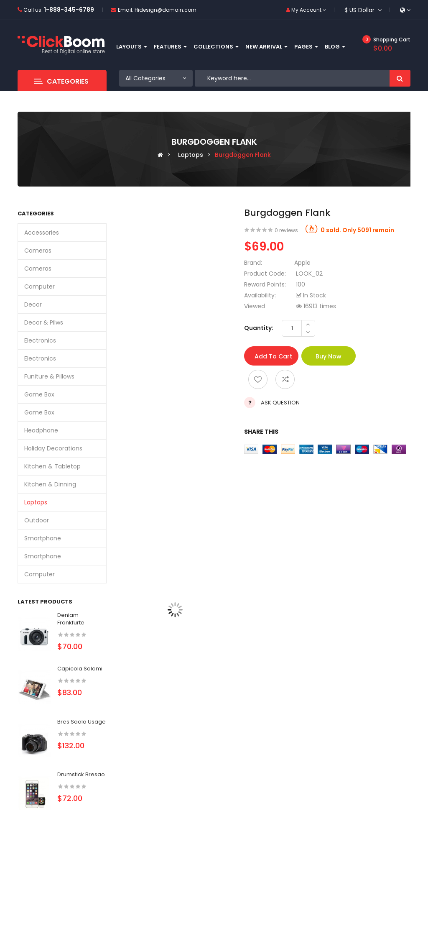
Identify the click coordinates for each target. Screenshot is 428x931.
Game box (39, 394)
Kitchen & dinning (50, 484)
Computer (39, 286)
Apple (302, 262)
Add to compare (285, 379)
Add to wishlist (258, 379)
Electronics (40, 340)
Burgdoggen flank (243, 155)
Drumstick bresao (81, 774)
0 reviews (286, 230)
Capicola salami (79, 669)
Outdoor (36, 520)
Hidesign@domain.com (165, 9)
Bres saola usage (81, 722)
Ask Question (280, 403)
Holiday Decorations (53, 448)
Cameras (37, 250)
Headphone (41, 430)
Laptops (190, 155)
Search (400, 78)
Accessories (41, 232)
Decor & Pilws (43, 322)
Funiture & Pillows (49, 376)
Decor (33, 304)
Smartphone (42, 538)
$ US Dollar (363, 10)
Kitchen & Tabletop (52, 466)
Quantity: (258, 328)
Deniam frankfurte (70, 619)
